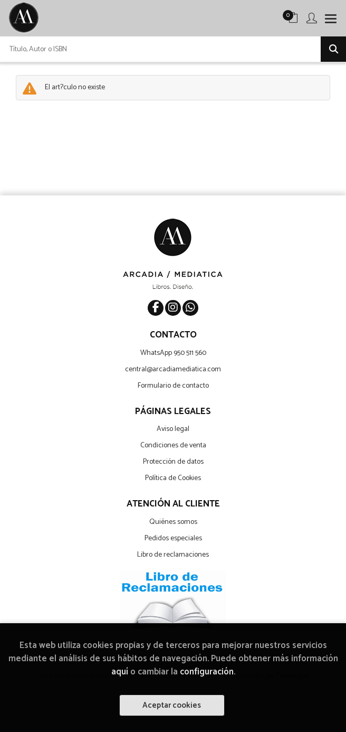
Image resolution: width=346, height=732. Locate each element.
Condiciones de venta (173, 445)
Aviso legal (173, 429)
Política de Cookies (173, 478)
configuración (207, 672)
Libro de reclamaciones (173, 555)
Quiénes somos (173, 522)
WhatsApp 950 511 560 (173, 353)
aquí (119, 672)
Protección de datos (173, 462)
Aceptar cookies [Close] (171, 705)
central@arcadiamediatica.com (173, 369)
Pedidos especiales (173, 538)
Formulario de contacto (173, 386)
